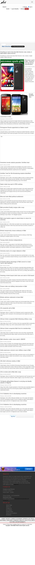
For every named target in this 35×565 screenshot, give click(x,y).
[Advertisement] (15, 26)
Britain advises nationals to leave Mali (11, 297)
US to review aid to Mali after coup (10, 372)
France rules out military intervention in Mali (13, 286)
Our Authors (9, 510)
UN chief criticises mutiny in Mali (10, 361)
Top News (13, 416)
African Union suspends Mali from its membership (15, 328)
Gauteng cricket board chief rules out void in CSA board (17, 275)
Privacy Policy (9, 511)
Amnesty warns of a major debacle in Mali (12, 251)
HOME (3, 518)
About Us (8, 506)
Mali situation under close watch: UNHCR (12, 339)
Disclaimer (8, 514)
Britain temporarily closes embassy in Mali (13, 230)
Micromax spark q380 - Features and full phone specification (30, 62)
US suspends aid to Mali (7, 308)
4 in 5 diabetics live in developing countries (13, 393)
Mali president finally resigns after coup (12, 207)
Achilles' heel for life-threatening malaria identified (15, 173)
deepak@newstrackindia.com (21, 498)
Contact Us (9, 508)
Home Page (9, 505)
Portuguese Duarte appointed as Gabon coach (14, 127)
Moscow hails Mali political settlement (11, 196)
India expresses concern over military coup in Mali (15, 350)
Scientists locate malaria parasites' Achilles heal (14, 162)
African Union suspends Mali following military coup (16, 319)
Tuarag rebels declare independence (11, 240)
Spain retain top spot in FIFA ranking (11, 184)
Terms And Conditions (11, 513)
